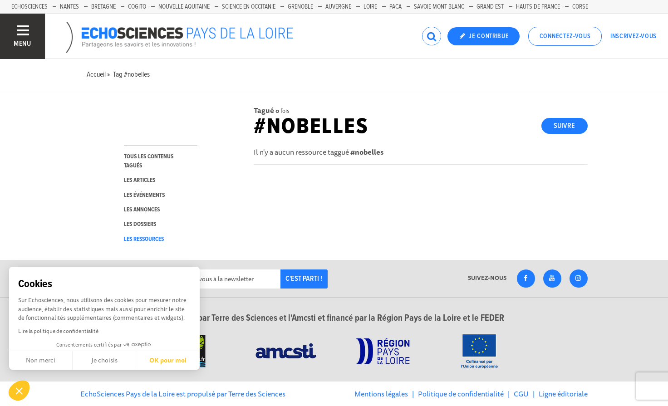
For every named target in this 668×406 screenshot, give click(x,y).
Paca (395, 7)
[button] (19, 390)
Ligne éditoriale (563, 394)
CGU (521, 394)
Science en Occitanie (248, 7)
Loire (370, 7)
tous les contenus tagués (148, 161)
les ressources (144, 239)
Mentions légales (381, 394)
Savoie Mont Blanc (439, 7)
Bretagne (103, 7)
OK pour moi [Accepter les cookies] (168, 360)
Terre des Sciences (256, 394)
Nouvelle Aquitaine (184, 7)
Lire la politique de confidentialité (58, 331)
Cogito (137, 7)
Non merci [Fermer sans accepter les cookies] (40, 360)
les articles (139, 180)
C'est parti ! (303, 279)
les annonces (142, 210)
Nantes (69, 7)
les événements (144, 195)
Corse (580, 7)
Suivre (564, 126)
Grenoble (300, 7)
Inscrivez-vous (633, 36)
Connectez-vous (565, 36)
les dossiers (140, 224)
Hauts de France (538, 7)
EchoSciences (29, 7)
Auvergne (338, 7)
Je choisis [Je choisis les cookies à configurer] (104, 360)
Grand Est (490, 7)
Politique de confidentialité (461, 394)
